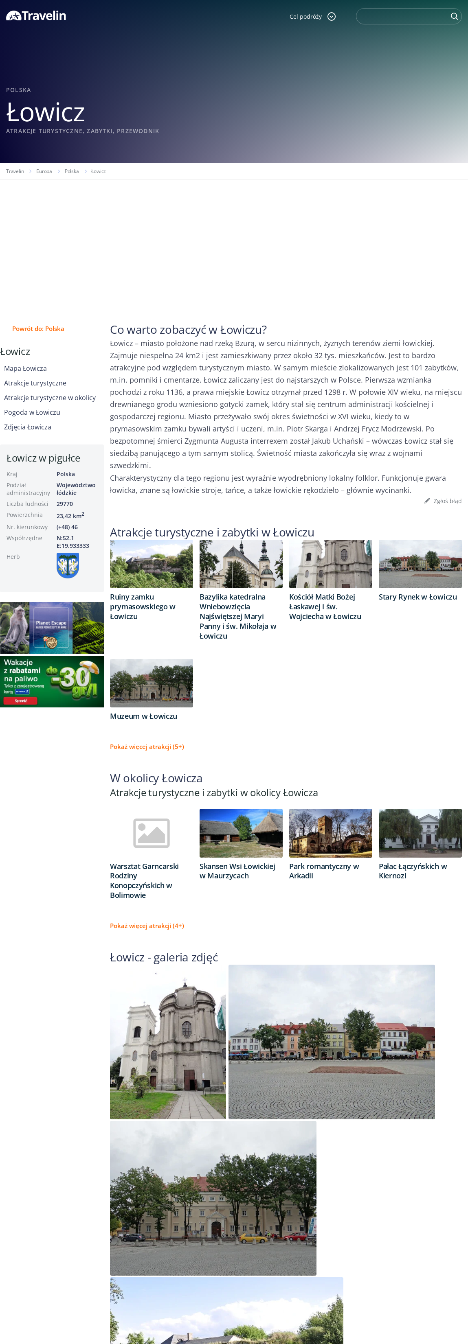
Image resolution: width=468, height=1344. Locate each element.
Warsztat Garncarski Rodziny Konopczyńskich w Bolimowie (144, 880)
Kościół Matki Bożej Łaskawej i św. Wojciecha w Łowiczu (325, 606)
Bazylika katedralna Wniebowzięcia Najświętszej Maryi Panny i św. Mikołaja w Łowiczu (238, 616)
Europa (44, 171)
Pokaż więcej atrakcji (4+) (147, 926)
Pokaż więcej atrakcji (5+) (147, 746)
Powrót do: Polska (38, 328)
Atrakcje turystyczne (35, 383)
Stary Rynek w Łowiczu (418, 597)
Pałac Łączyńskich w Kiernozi (413, 871)
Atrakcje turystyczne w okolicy (50, 397)
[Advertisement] (234, 241)
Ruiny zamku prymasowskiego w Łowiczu (143, 606)
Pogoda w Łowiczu (32, 412)
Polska (72, 171)
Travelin (15, 171)
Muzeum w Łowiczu (143, 716)
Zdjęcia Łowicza (27, 426)
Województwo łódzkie (76, 489)
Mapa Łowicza (25, 368)
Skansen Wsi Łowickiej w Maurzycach (237, 871)
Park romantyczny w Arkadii (324, 871)
